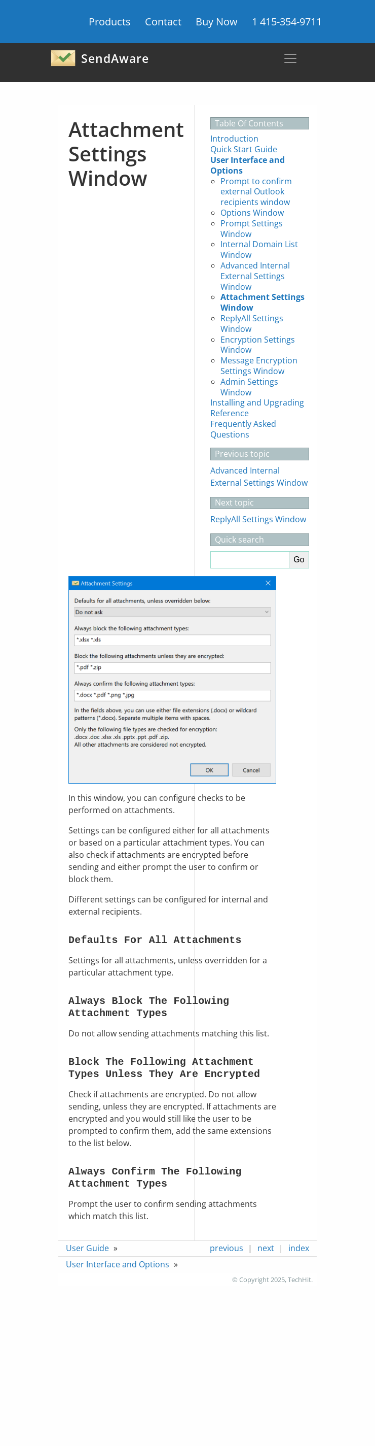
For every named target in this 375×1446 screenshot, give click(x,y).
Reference (229, 413)
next (265, 1248)
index (298, 1248)
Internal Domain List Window (259, 249)
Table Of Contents (249, 123)
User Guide (87, 1248)
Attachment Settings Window (262, 302)
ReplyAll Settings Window (251, 323)
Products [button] (110, 21)
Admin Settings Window (249, 387)
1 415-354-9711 (287, 21)
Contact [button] (163, 21)
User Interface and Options (247, 165)
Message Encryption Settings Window (258, 366)
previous (226, 1248)
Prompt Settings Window (251, 229)
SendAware (100, 58)
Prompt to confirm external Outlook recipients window (256, 192)
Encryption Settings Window (257, 345)
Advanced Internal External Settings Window (255, 276)
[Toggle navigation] (290, 58)
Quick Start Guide (243, 149)
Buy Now (217, 21)
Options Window (252, 212)
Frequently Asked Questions (243, 429)
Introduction (234, 138)
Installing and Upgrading (257, 402)
